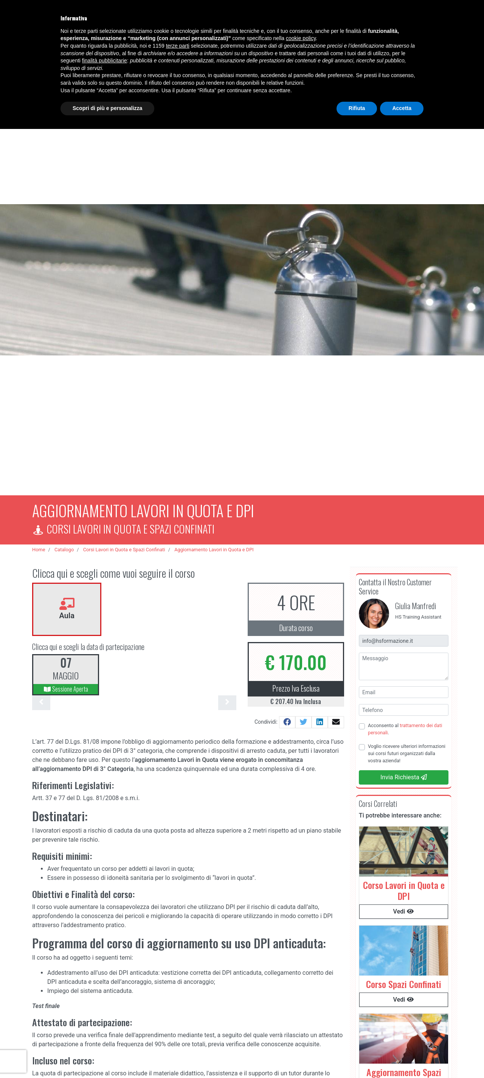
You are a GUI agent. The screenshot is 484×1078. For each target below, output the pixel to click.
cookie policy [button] (301, 38)
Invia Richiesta (403, 773)
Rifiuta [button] (357, 108)
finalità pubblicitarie (104, 60)
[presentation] (41, 699)
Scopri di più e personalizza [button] (107, 108)
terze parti (177, 46)
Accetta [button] (401, 108)
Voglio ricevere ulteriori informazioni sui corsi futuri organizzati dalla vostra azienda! (406, 750)
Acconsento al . (405, 725)
